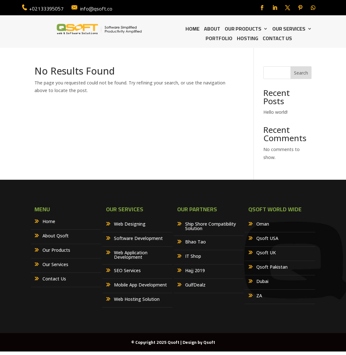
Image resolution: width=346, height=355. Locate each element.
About (212, 29)
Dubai (262, 281)
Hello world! (275, 112)
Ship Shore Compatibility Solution (210, 226)
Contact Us (277, 39)
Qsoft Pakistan (272, 267)
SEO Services (127, 270)
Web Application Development (130, 255)
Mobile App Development (140, 285)
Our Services (288, 29)
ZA (259, 296)
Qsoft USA (267, 238)
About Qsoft (55, 236)
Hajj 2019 (195, 270)
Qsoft (209, 342)
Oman (262, 224)
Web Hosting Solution (137, 299)
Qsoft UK (266, 253)
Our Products (243, 29)
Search (301, 73)
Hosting (247, 39)
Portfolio (219, 39)
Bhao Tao (195, 242)
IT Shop (193, 256)
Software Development (138, 238)
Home (192, 29)
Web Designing (130, 224)
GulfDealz (195, 285)
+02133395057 (46, 8)
